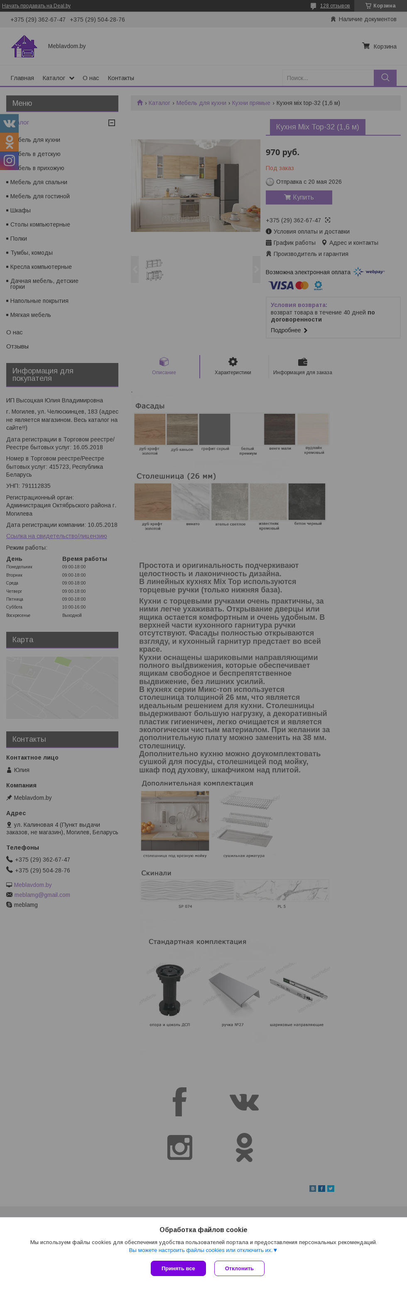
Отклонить (239, 1268)
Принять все (178, 1268)
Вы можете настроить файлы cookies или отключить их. (200, 1250)
